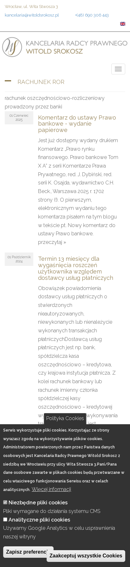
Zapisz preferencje (28, 552)
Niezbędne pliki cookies (38, 503)
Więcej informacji (51, 489)
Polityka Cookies (65, 419)
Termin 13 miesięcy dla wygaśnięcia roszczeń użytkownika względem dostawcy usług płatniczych (75, 268)
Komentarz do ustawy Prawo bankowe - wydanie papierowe (77, 124)
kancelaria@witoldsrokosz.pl (32, 14)
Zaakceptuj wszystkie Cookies (85, 555)
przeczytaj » (52, 242)
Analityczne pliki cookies (39, 520)
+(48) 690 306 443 (92, 14)
